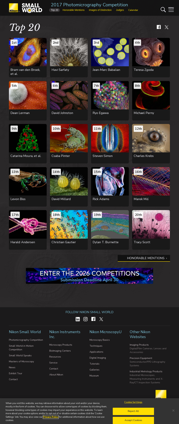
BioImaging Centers (60, 350)
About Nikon (56, 374)
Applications (96, 352)
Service (53, 362)
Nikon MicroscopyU (105, 331)
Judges (120, 10)
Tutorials (94, 363)
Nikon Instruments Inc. (64, 334)
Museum (94, 375)
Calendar (133, 10)
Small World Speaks (20, 355)
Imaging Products (139, 344)
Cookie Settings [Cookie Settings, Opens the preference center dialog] (133, 404)
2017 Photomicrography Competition (89, 5)
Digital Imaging (98, 357)
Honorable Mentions (145, 258)
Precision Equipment (141, 358)
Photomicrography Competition (26, 340)
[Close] (173, 412)
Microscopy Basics (100, 340)
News (12, 367)
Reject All (133, 412)
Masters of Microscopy (21, 361)
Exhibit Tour (15, 373)
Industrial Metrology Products (146, 371)
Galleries (94, 369)
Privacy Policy (50, 418)
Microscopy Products (60, 344)
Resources (55, 356)
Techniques (96, 346)
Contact (13, 379)
